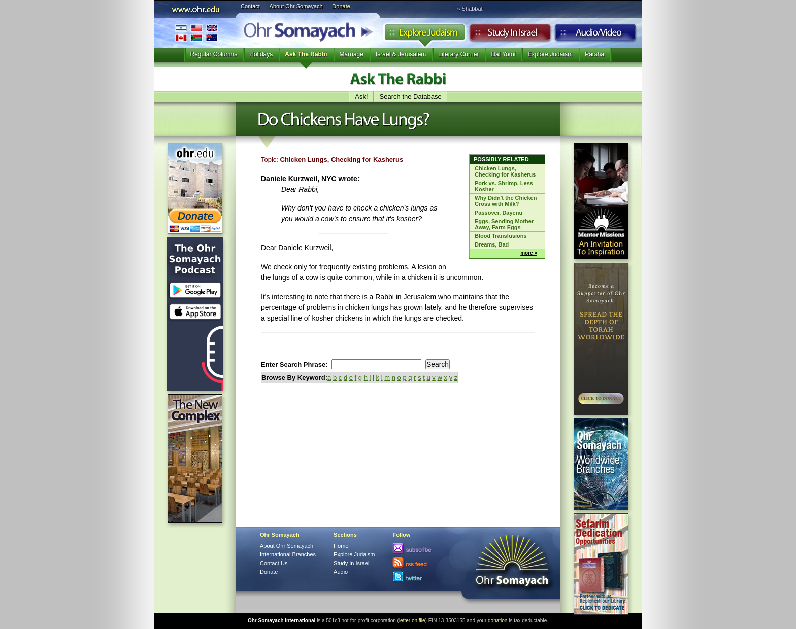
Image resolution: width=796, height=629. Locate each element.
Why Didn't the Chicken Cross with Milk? (506, 201)
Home (341, 546)
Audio (596, 35)
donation (497, 620)
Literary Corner (458, 54)
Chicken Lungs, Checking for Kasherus (505, 171)
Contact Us (273, 563)
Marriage (351, 54)
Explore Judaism (425, 35)
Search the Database (411, 96)
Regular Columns (214, 54)
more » (528, 253)
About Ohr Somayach (296, 6)
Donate (341, 6)
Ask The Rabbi (306, 54)
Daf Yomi (503, 54)
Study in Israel (510, 35)
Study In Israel (351, 563)
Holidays (261, 54)
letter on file (412, 620)
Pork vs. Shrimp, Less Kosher (504, 186)
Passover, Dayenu (498, 212)
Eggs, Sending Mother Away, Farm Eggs (504, 224)
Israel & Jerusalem (401, 54)
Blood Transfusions (501, 236)
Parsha (594, 54)
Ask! (361, 96)
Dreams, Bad (492, 244)
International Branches (196, 33)
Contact (250, 6)
